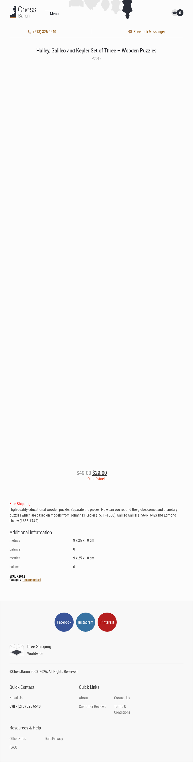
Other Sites (18, 738)
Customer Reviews (92, 706)
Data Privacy (54, 738)
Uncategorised (31, 579)
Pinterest (107, 622)
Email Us (16, 697)
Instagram (85, 622)
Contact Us (122, 697)
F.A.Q (13, 747)
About (83, 697)
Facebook (64, 622)
